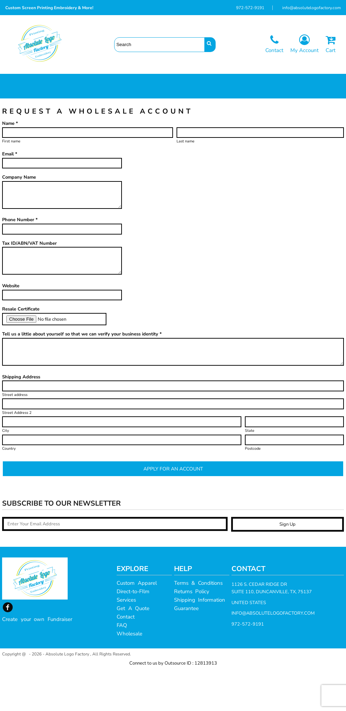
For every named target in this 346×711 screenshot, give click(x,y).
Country (9, 490)
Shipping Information (199, 642)
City (5, 472)
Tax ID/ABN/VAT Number (29, 285)
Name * (10, 165)
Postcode (253, 490)
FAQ (122, 667)
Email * (9, 196)
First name (11, 183)
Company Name (19, 219)
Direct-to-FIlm (133, 633)
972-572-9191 (250, 8)
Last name (185, 183)
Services (126, 642)
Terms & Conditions (198, 625)
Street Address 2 (17, 454)
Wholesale (129, 675)
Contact (126, 658)
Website (10, 328)
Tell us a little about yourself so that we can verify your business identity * (82, 376)
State (249, 472)
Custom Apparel (137, 625)
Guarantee (186, 650)
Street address (14, 437)
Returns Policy (192, 633)
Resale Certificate (20, 351)
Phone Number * (20, 262)
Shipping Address (21, 419)
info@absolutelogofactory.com (311, 8)
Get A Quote (133, 650)
